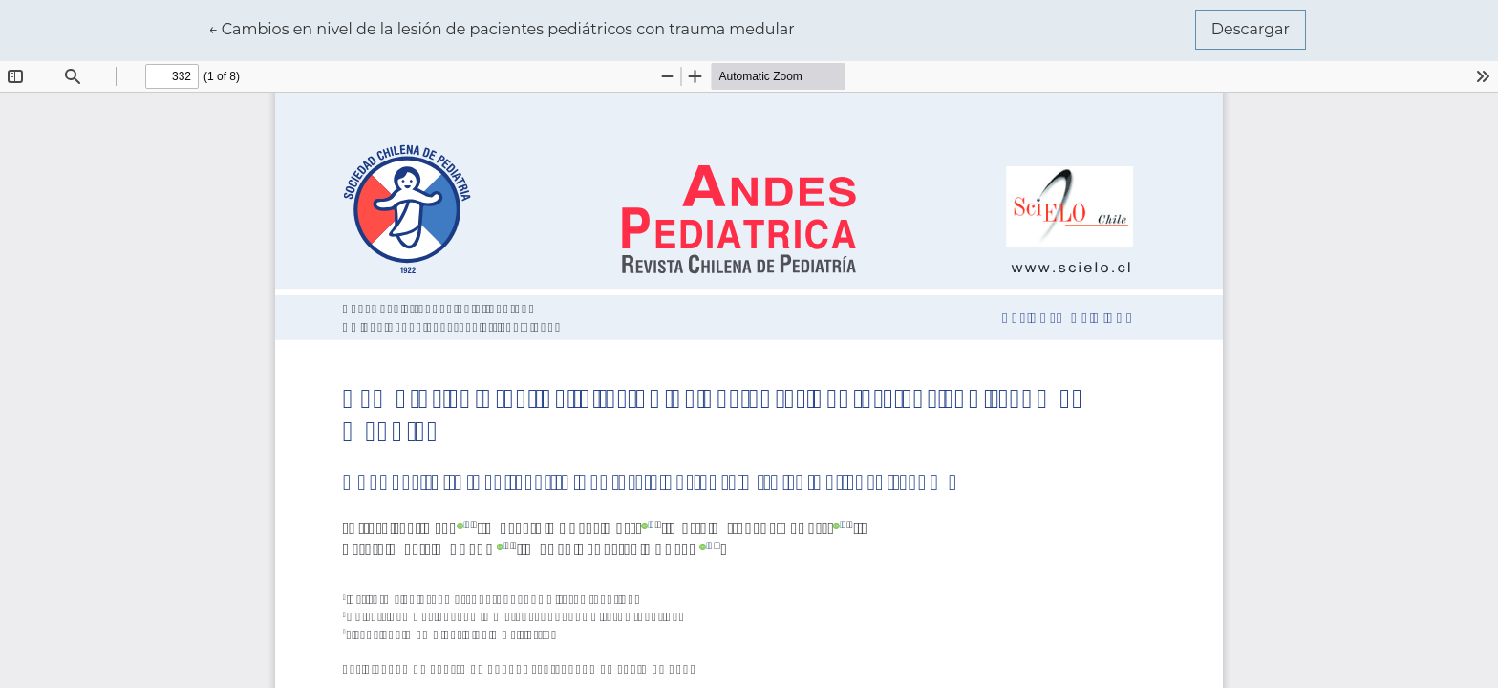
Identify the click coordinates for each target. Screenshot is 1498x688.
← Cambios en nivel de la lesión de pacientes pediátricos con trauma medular (501, 27)
